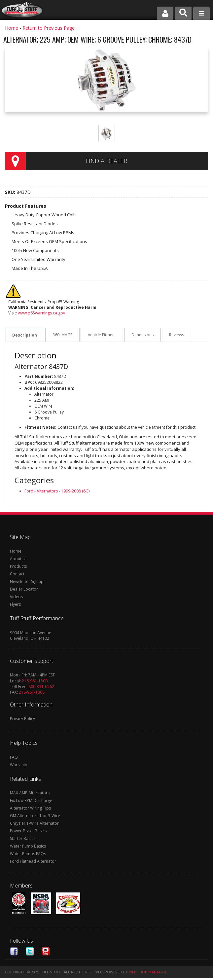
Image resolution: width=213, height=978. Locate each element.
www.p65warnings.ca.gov (41, 313)
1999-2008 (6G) (75, 491)
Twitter (30, 951)
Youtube (46, 951)
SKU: (11, 192)
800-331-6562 (41, 686)
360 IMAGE (61, 335)
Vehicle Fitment (100, 335)
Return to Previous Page (48, 28)
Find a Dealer (106, 161)
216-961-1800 (35, 681)
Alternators (47, 491)
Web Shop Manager (147, 971)
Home (11, 28)
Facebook (14, 951)
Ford (28, 491)
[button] (183, 13)
